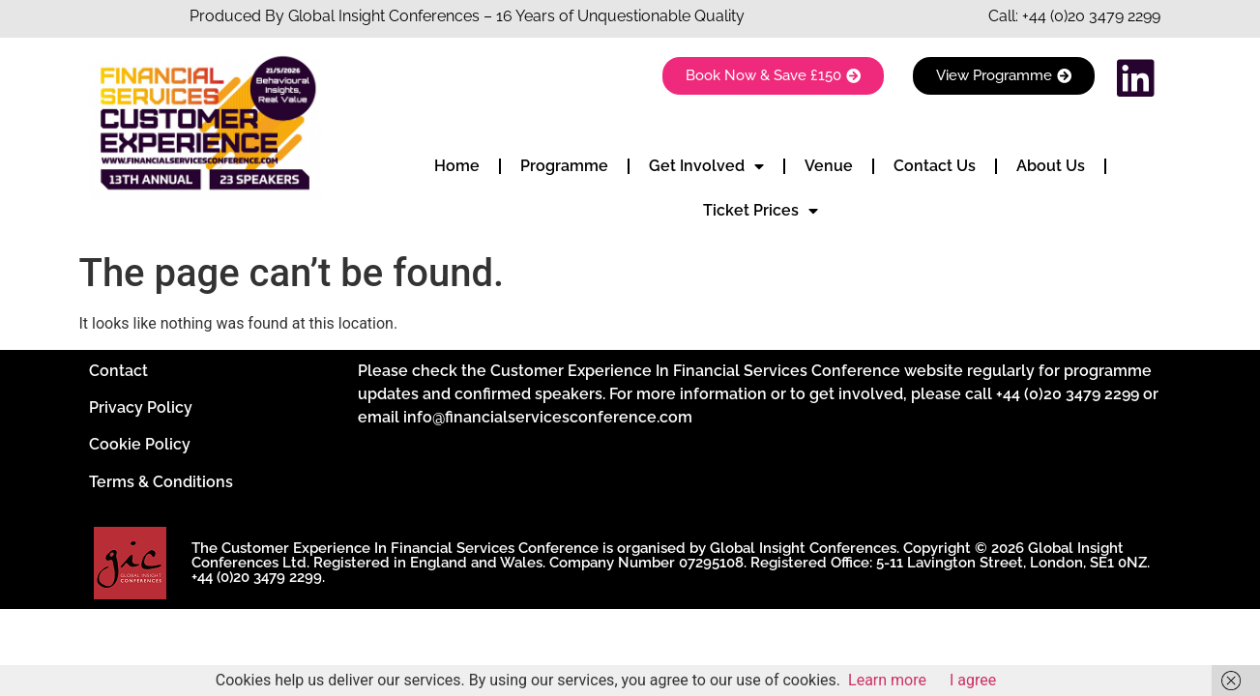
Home (457, 166)
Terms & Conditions (161, 482)
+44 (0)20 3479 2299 (1091, 16)
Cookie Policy (139, 444)
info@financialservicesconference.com (547, 417)
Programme (564, 166)
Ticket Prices (760, 210)
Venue (829, 166)
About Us (1050, 166)
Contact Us (935, 166)
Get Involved (706, 166)
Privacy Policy (140, 407)
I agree (973, 680)
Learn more (887, 680)
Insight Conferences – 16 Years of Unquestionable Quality (540, 16)
